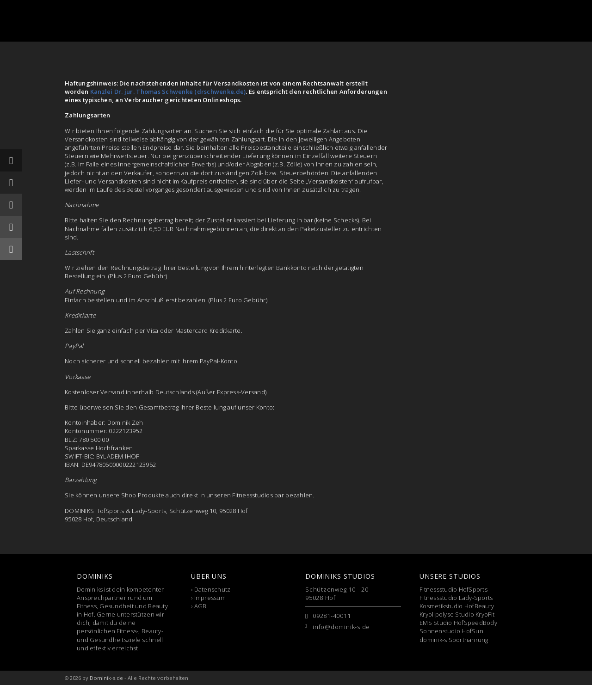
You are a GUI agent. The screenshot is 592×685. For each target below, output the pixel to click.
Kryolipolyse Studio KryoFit (456, 614)
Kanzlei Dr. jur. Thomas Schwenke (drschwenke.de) (168, 91)
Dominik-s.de (106, 677)
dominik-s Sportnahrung (453, 640)
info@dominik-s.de (341, 627)
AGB (200, 606)
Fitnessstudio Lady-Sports (456, 597)
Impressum (210, 597)
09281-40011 (332, 616)
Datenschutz (212, 589)
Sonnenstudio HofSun (451, 631)
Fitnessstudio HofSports (453, 589)
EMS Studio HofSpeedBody (458, 622)
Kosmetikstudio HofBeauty (456, 606)
